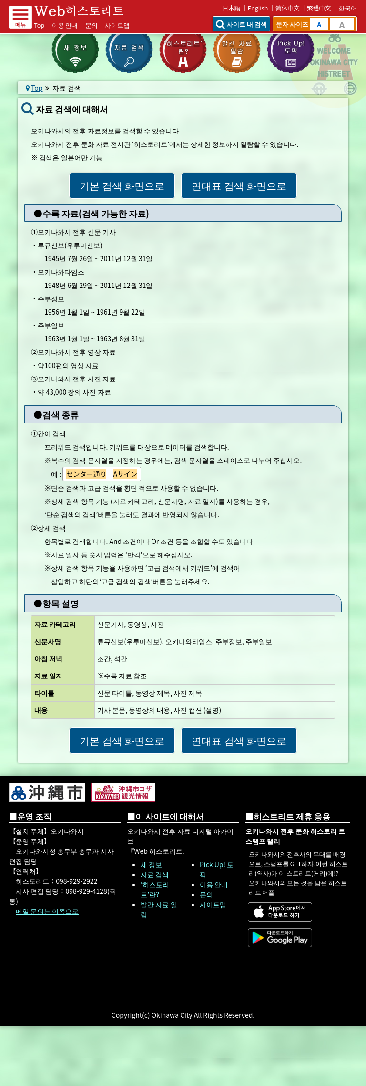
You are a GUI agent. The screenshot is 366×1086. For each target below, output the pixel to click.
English (258, 7)
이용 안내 (65, 25)
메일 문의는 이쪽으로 (47, 911)
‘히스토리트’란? (155, 889)
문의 (91, 25)
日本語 (231, 7)
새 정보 (151, 864)
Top (39, 25)
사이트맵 (117, 25)
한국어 (347, 7)
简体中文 (287, 7)
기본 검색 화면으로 (122, 185)
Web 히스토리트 (85, 11)
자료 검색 (155, 874)
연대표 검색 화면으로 (239, 185)
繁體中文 (319, 7)
